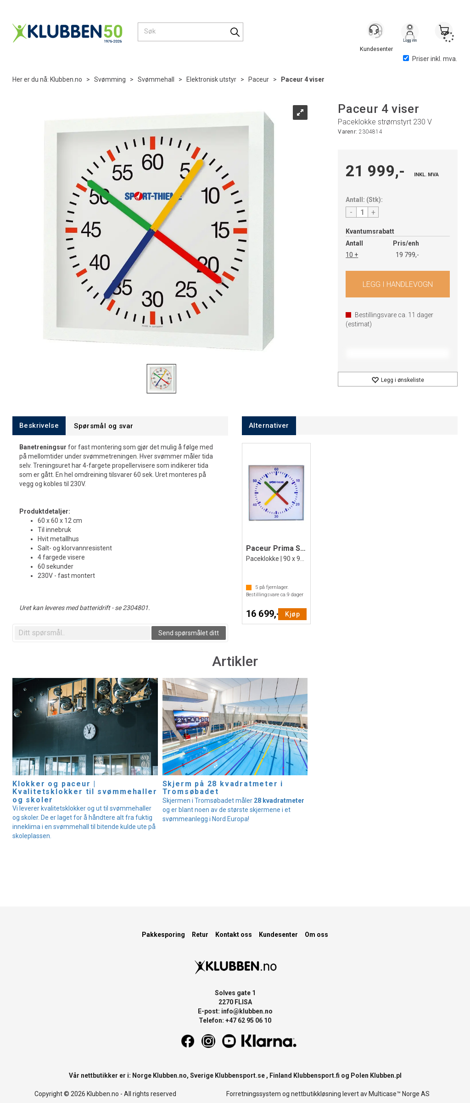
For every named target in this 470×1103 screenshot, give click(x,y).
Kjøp (398, 284)
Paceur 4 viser (303, 79)
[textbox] (82, 633)
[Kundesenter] (375, 31)
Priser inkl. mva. (430, 58)
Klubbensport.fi (316, 1075)
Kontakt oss (233, 934)
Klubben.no (66, 79)
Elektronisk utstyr (211, 79)
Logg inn (409, 32)
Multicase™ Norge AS (399, 1093)
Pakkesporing (163, 934)
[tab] (39, 425)
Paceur (258, 79)
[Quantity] (362, 212)
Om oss (316, 934)
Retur (200, 934)
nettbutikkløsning (316, 1093)
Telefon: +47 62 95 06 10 (235, 1020)
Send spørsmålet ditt (188, 633)
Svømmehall (156, 79)
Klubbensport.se (240, 1075)
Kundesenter (278, 934)
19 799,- (407, 254)
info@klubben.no (247, 1011)
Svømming (110, 79)
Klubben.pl (386, 1075)
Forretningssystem (253, 1093)
